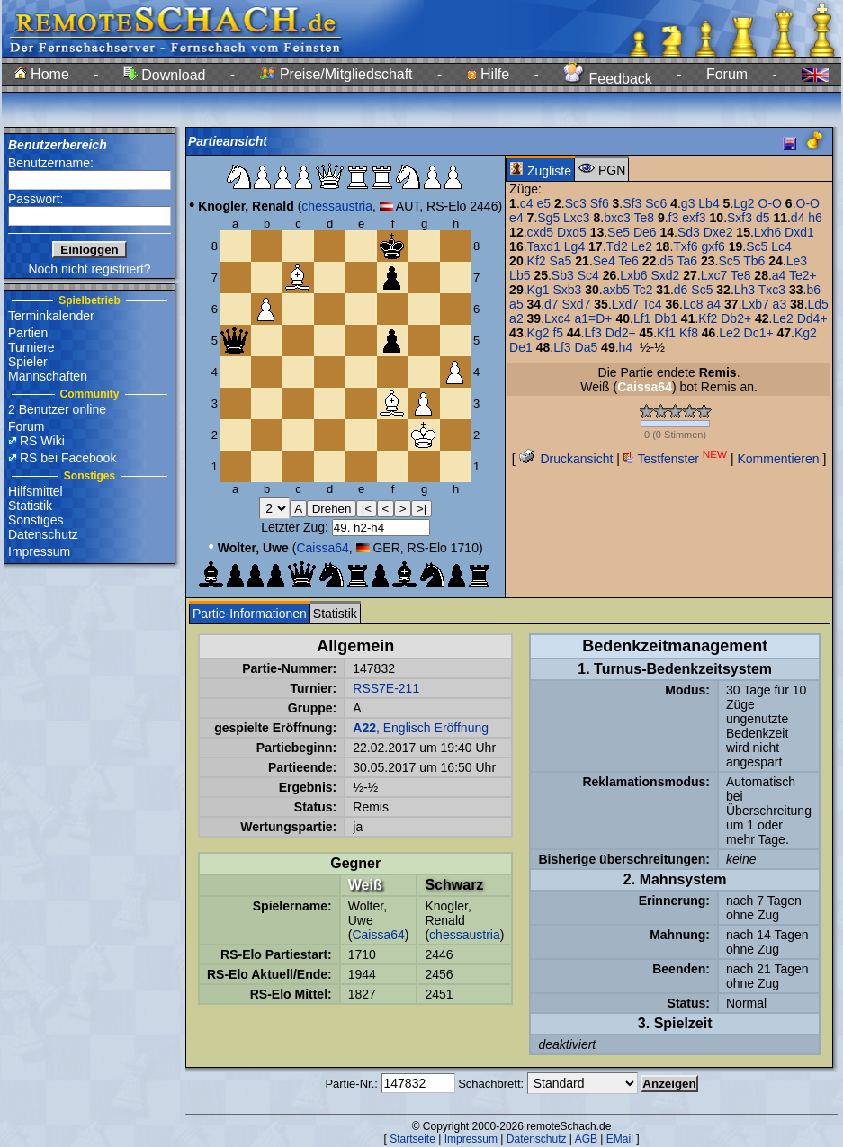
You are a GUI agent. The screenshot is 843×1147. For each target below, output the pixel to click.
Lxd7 (625, 304)
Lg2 (743, 203)
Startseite (412, 1139)
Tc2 (643, 289)
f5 (557, 333)
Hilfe (488, 74)
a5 (516, 304)
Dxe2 (718, 232)
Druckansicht (566, 459)
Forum (727, 74)
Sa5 (560, 261)
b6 (813, 289)
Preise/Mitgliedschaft (336, 74)
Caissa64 (322, 548)
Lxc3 (576, 218)
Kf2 (536, 261)
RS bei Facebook (68, 458)
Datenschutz (43, 534)
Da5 (586, 347)
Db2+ (736, 318)
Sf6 (599, 203)
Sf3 (632, 203)
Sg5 (548, 218)
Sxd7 (576, 304)
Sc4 (588, 275)
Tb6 (754, 261)
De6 (645, 232)
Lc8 (693, 304)
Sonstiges (35, 520)
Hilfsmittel (35, 491)
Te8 (643, 218)
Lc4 (781, 246)
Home (41, 74)
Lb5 (519, 275)
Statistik (30, 505)
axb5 (616, 289)
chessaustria (336, 206)
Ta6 (687, 261)
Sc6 (656, 203)
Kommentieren (778, 459)
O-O (770, 203)
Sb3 (563, 275)
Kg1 (538, 289)
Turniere (31, 347)
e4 (516, 218)
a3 (780, 304)
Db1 (665, 318)
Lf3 (592, 333)
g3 (688, 203)
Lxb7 (754, 304)
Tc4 (652, 304)
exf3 (693, 218)
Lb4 (708, 203)
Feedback (607, 78)
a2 (516, 318)
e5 (543, 203)
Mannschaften (47, 376)
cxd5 (540, 232)
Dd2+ (620, 333)
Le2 (642, 246)
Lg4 (574, 246)
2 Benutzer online (57, 409)
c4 (527, 203)
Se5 (618, 232)
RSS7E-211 (386, 688)
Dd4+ (812, 318)
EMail (619, 1139)
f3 (673, 218)
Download (164, 75)
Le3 (796, 261)
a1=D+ (594, 318)
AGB (586, 1139)
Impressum (39, 551)
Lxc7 (714, 275)
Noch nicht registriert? (89, 269)
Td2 (617, 246)
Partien (28, 333)
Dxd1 (799, 232)
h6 (815, 218)
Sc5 (756, 246)
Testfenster (675, 459)
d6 (681, 289)
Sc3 (576, 203)
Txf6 (685, 246)
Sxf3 (739, 218)
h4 (626, 347)
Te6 (628, 261)
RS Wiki (42, 441)
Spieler (28, 361)
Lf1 (641, 318)
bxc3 (617, 218)
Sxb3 (566, 289)
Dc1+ (759, 333)
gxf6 (712, 246)
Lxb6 (633, 275)
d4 (798, 218)
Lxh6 (767, 232)
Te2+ (803, 275)
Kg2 (538, 333)
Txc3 (771, 289)
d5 (763, 218)
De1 (521, 347)
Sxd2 (664, 275)
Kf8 (688, 333)
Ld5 (818, 304)
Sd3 (688, 232)
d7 (551, 304)
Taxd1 (544, 246)
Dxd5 (572, 232)
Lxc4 (557, 318)
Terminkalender (51, 316)
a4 (779, 275)
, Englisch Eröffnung (421, 728)
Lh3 (744, 289)
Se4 (604, 261)
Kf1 (666, 333)
